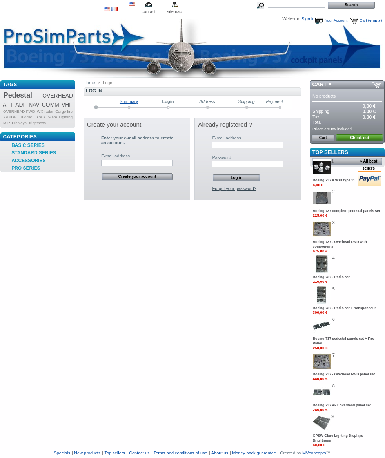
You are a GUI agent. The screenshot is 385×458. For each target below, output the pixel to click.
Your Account (336, 20)
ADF (20, 104)
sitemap (174, 11)
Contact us (139, 453)
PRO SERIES (25, 168)
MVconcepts (314, 453)
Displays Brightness (29, 123)
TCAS (40, 117)
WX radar (45, 111)
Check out (359, 138)
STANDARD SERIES (33, 153)
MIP (6, 123)
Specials (62, 453)
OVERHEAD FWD (19, 111)
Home (89, 82)
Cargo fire (64, 111)
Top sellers (330, 152)
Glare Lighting (60, 117)
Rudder (25, 117)
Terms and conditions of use (180, 453)
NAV (34, 104)
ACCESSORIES (28, 160)
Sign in (308, 18)
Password (221, 157)
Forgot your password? (234, 188)
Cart (371, 20)
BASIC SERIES (28, 145)
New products (87, 453)
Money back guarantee (254, 453)
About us (219, 453)
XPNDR (10, 117)
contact (148, 11)
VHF (67, 104)
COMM (50, 104)
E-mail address (115, 156)
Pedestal (18, 95)
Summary (129, 101)
